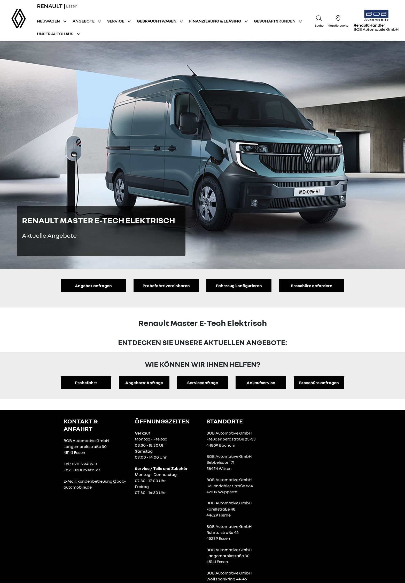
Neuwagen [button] (49, 21)
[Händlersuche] (338, 20)
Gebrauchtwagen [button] (157, 21)
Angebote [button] (84, 21)
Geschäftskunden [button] (275, 21)
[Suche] (319, 20)
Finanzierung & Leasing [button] (215, 21)
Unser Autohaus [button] (55, 33)
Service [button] (116, 21)
